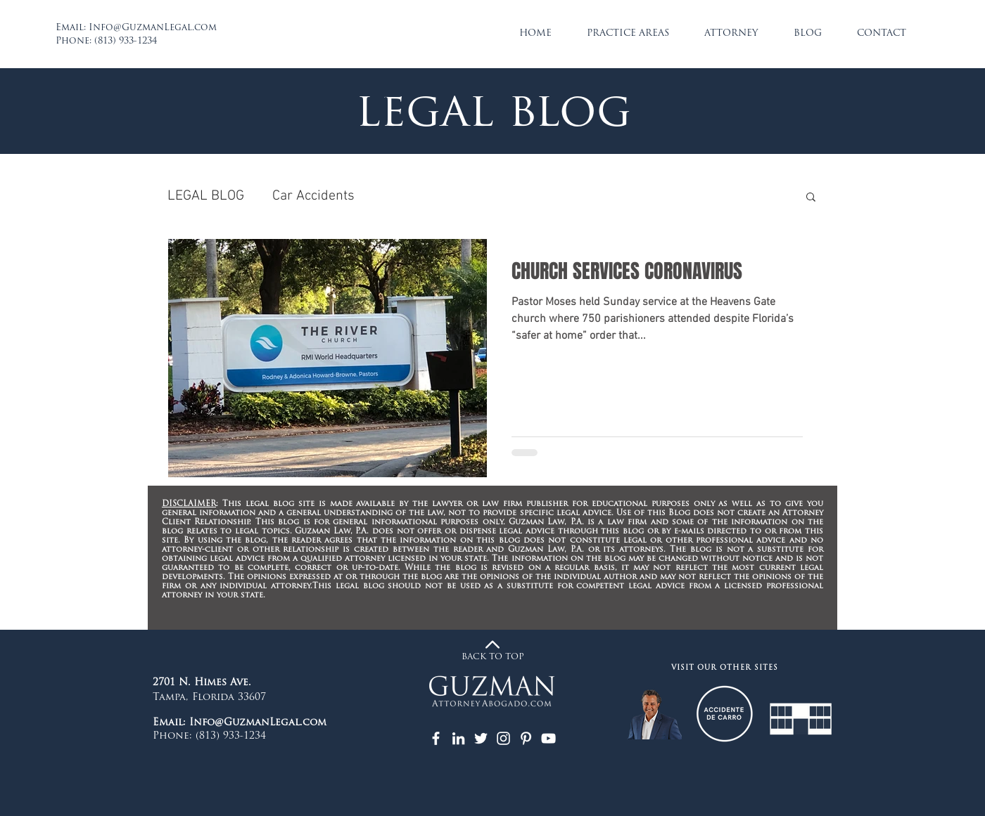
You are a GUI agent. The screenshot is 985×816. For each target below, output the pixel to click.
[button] (811, 197)
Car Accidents (313, 196)
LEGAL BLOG (205, 196)
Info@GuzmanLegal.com (153, 27)
